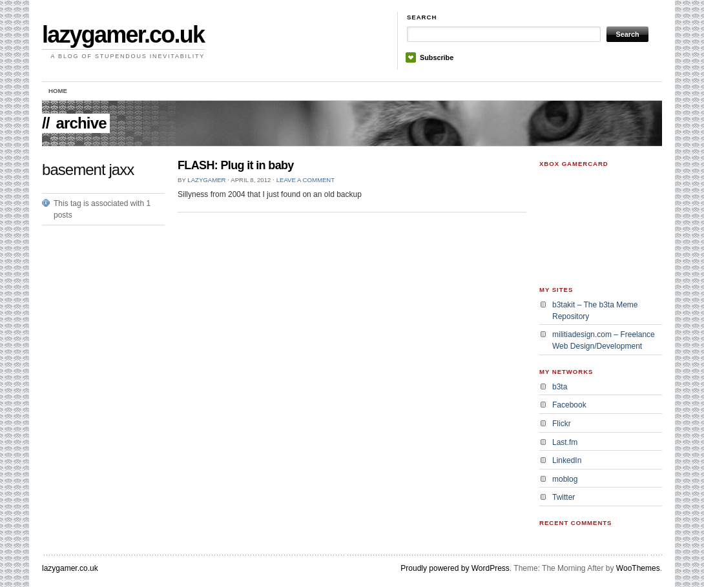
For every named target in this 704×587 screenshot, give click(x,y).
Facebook (569, 404)
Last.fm (564, 442)
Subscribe (436, 57)
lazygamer (206, 179)
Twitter (563, 497)
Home (57, 90)
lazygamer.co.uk (123, 34)
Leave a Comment (305, 179)
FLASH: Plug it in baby (236, 165)
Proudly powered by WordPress (455, 568)
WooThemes (638, 568)
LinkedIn (566, 460)
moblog (564, 479)
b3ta (559, 386)
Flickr (561, 423)
